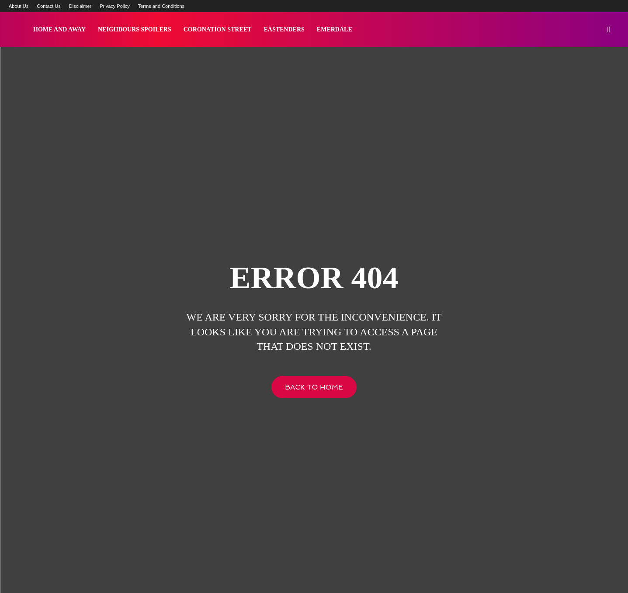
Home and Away (59, 29)
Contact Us (48, 6)
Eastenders (284, 29)
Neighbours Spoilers (134, 29)
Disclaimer (80, 6)
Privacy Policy (114, 6)
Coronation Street (218, 29)
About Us (18, 6)
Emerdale (334, 29)
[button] (608, 30)
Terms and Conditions (161, 6)
